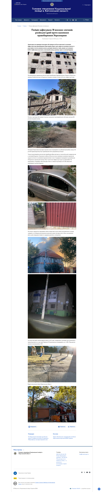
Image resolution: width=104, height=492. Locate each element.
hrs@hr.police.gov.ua (84, 454)
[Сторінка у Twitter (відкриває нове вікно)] (70, 20)
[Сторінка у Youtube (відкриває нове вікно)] (73, 20)
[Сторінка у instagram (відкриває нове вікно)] (76, 20)
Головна (19, 26)
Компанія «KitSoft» (76, 488)
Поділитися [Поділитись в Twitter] (72, 426)
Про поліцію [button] (18, 20)
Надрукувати (33, 426)
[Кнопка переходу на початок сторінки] (99, 489)
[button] (19, 450)
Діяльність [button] (26, 20)
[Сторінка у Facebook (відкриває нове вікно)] (67, 20)
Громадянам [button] (35, 20)
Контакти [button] (57, 20)
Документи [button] (43, 20)
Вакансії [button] (50, 20)
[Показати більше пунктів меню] (66, 20)
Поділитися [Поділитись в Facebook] (62, 426)
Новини (25, 26)
